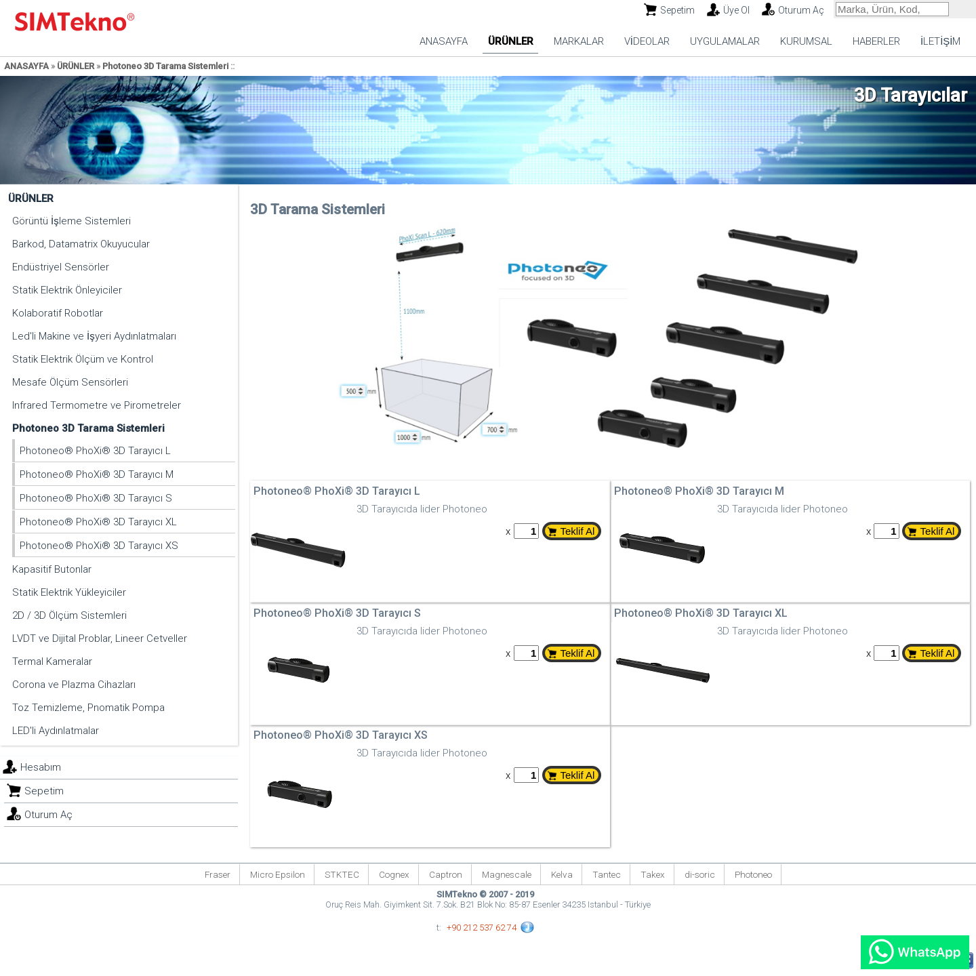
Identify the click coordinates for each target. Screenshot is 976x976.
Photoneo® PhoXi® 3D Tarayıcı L (95, 451)
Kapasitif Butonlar (52, 569)
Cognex (394, 874)
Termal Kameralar (52, 661)
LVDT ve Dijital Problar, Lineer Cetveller (99, 638)
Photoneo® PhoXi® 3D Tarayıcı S (96, 498)
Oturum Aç (801, 10)
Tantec (606, 874)
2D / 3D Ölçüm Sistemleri (69, 615)
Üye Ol (736, 10)
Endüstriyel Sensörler (60, 267)
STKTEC (342, 874)
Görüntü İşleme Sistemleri (71, 221)
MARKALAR (579, 41)
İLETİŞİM (940, 41)
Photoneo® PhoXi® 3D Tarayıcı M (97, 474)
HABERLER (876, 41)
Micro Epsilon (277, 874)
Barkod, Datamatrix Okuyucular (81, 244)
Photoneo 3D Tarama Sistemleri (165, 66)
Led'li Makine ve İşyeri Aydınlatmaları (94, 336)
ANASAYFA (444, 41)
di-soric (700, 874)
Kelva (562, 874)
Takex (652, 874)
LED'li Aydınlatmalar (55, 731)
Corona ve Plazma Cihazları (74, 684)
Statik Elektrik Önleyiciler (67, 290)
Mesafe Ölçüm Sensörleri (70, 382)
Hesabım (40, 767)
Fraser (217, 874)
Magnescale (506, 874)
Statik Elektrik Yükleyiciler (69, 592)
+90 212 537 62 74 (481, 927)
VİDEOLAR (647, 41)
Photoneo (753, 874)
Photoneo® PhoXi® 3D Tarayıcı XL (98, 522)
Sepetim (677, 10)
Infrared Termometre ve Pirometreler (96, 405)
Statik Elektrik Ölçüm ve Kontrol (82, 359)
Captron (445, 874)
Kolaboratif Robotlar (57, 313)
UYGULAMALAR (725, 41)
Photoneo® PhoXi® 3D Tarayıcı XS (99, 546)
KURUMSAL (806, 41)
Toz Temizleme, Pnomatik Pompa (88, 708)
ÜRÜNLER (510, 41)
